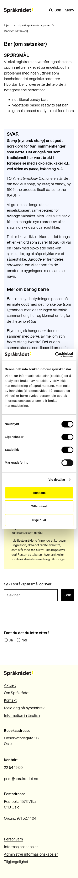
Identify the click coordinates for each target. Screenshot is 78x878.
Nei (24, 640)
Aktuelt (10, 685)
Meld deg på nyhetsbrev (24, 708)
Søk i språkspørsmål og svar (28, 584)
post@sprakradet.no (21, 779)
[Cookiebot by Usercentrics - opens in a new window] (55, 354)
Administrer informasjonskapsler (31, 854)
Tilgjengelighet (16, 862)
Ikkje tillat (39, 520)
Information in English (22, 715)
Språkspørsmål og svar (34, 25)
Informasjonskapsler (21, 847)
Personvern (13, 839)
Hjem (7, 25)
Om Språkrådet (17, 693)
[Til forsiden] (18, 10)
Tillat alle (39, 493)
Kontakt (10, 700)
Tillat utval (39, 506)
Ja (11, 640)
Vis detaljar (56, 479)
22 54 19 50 (13, 767)
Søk (54, 10)
